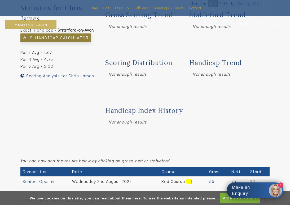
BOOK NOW (238, 24)
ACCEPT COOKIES (240, 198)
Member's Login (31, 24)
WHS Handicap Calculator (56, 37)
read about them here (120, 198)
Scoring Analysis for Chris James (57, 75)
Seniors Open (37, 181)
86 (211, 181)
